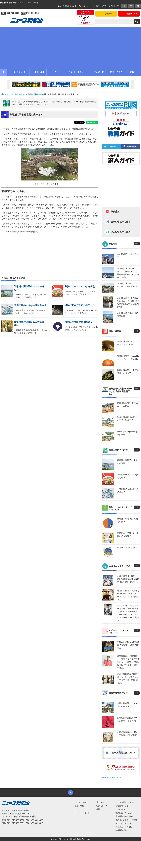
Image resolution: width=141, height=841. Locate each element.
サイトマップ (114, 6)
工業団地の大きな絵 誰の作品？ (30, 305)
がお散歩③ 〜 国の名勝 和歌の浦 (128, 314)
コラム (77, 809)
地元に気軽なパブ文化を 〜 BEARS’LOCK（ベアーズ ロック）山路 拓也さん (128, 595)
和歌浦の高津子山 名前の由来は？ (127, 461)
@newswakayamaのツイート (111, 777)
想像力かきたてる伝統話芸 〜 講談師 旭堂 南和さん (128, 645)
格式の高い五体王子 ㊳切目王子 (127, 433)
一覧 (136, 244)
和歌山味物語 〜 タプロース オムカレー (127, 343)
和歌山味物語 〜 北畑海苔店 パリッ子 (127, 371)
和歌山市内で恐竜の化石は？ (79, 305)
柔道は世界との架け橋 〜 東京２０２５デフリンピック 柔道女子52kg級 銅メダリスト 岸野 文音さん (128, 662)
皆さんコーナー (84, 6)
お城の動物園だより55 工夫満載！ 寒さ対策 (128, 719)
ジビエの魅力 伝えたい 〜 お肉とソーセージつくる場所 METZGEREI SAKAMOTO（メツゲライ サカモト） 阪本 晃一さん (128, 613)
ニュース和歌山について (67, 6)
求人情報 (100, 802)
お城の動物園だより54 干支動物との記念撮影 (128, 733)
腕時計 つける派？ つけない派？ (127, 520)
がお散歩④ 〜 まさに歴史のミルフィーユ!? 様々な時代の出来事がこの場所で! (128, 302)
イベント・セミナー (83, 813)
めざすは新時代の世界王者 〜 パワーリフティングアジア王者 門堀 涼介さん (128, 678)
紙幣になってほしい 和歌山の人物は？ (127, 534)
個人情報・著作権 (99, 6)
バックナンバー (81, 802)
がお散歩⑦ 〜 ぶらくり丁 (127, 255)
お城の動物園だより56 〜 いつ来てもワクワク (127, 704)
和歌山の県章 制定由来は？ (78, 322)
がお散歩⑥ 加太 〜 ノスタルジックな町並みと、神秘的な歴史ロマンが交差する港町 (128, 273)
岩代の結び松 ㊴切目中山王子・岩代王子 (127, 418)
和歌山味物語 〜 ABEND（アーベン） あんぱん (128, 357)
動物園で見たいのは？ (127, 547)
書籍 (98, 809)
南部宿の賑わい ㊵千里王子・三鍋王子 (127, 404)
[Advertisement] (70, 47)
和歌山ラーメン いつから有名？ (81, 286)
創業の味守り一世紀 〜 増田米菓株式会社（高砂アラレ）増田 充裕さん (128, 579)
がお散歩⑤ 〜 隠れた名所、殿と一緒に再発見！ (128, 285)
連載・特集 (79, 806)
